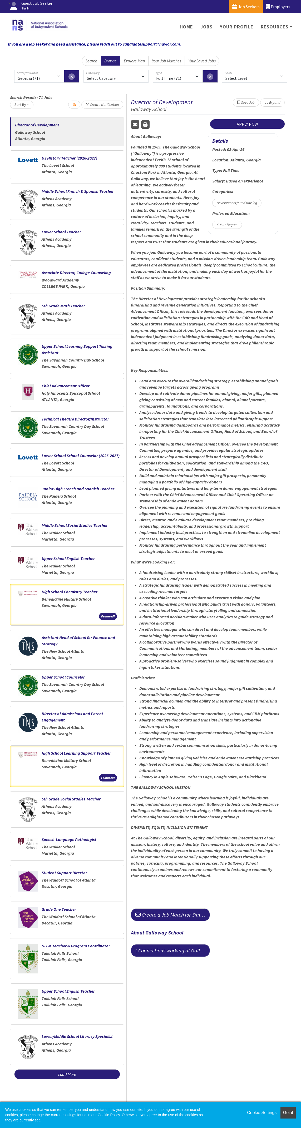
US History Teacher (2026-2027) (69, 158)
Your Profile (236, 27)
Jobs (206, 27)
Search (91, 60)
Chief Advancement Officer (66, 385)
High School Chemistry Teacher (69, 591)
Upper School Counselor (63, 677)
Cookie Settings (262, 1112)
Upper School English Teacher (68, 558)
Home (186, 27)
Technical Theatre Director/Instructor (75, 419)
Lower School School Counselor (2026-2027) (81, 455)
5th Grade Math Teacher (63, 305)
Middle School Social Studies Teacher (75, 525)
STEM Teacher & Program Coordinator (76, 945)
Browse (110, 60)
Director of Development (37, 124)
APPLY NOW (247, 124)
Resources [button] (274, 27)
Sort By (20, 104)
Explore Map (134, 60)
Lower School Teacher (61, 231)
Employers (278, 6)
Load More (67, 1074)
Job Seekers (246, 6)
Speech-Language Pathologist (69, 839)
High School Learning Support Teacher (76, 753)
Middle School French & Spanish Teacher (78, 191)
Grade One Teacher (59, 909)
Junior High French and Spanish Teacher (78, 488)
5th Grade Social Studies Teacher (71, 799)
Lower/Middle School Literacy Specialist (77, 1036)
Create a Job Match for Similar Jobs (172, 914)
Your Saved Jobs (202, 60)
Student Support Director (64, 872)
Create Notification (102, 104)
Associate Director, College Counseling (76, 272)
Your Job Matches (166, 60)
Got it (288, 1112)
